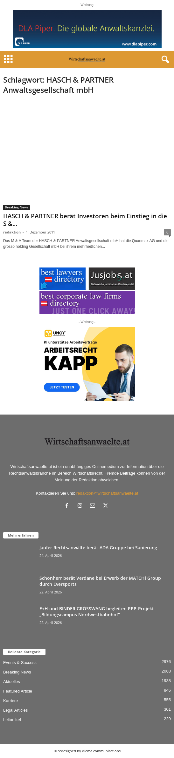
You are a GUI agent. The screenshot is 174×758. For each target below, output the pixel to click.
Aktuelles (11, 681)
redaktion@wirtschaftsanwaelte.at (107, 493)
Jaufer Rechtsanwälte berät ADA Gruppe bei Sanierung (98, 548)
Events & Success (20, 662)
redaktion (12, 232)
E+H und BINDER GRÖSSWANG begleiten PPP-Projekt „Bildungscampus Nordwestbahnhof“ (96, 612)
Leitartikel (12, 719)
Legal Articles (15, 710)
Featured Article (17, 691)
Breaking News (16, 207)
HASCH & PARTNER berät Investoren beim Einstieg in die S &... (85, 220)
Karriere (10, 700)
